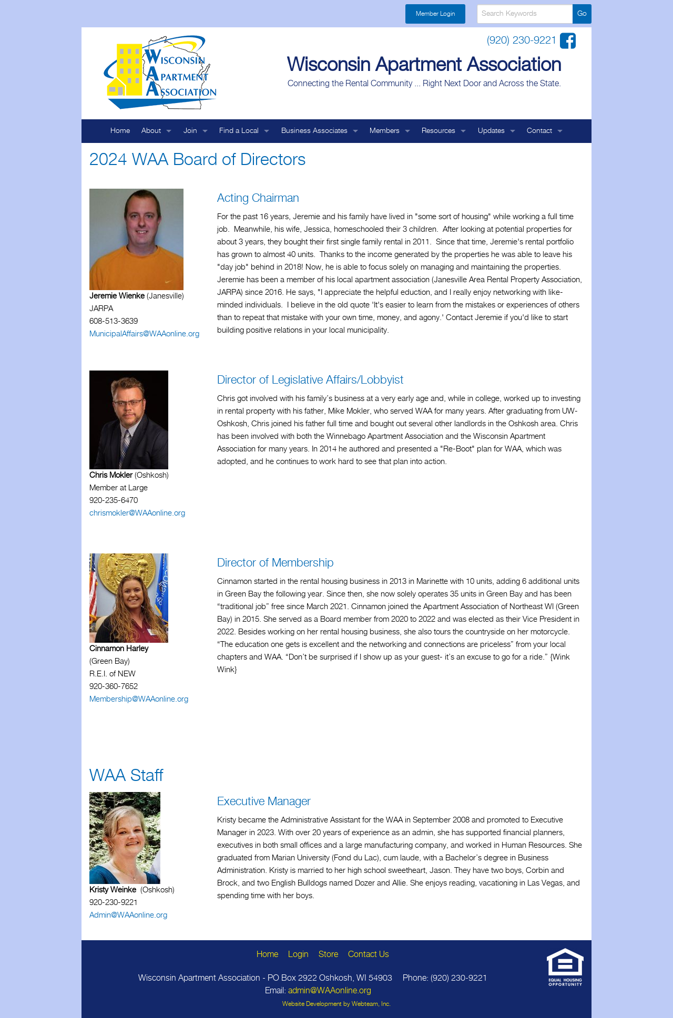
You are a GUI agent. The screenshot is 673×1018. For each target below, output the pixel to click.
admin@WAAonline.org (329, 990)
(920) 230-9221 (523, 40)
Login (298, 954)
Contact (539, 131)
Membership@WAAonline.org (138, 699)
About (151, 131)
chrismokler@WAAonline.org (137, 513)
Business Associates (314, 131)
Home (120, 131)
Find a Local (239, 131)
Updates (491, 131)
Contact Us (368, 954)
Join (190, 131)
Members (385, 131)
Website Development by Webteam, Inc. (336, 1004)
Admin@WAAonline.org (128, 915)
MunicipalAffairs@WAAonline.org (144, 334)
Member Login (435, 14)
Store (328, 954)
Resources (438, 131)
